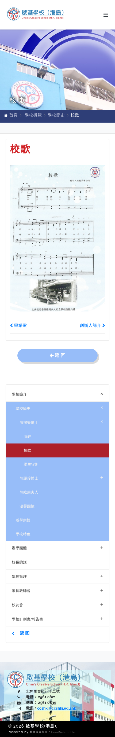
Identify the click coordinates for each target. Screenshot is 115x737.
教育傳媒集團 (39, 732)
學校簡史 (56, 115)
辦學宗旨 (23, 520)
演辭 (27, 436)
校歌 (27, 450)
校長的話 (19, 562)
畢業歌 (18, 325)
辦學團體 (57, 547)
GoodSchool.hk (62, 732)
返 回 (20, 633)
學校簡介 (58, 393)
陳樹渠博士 (62, 421)
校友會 (57, 604)
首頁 (13, 115)
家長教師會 (57, 590)
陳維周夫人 (29, 492)
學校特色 (23, 534)
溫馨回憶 (27, 506)
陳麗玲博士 (61, 477)
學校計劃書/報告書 (57, 618)
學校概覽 (33, 115)
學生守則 (31, 464)
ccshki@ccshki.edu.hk (56, 708)
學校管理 (57, 576)
